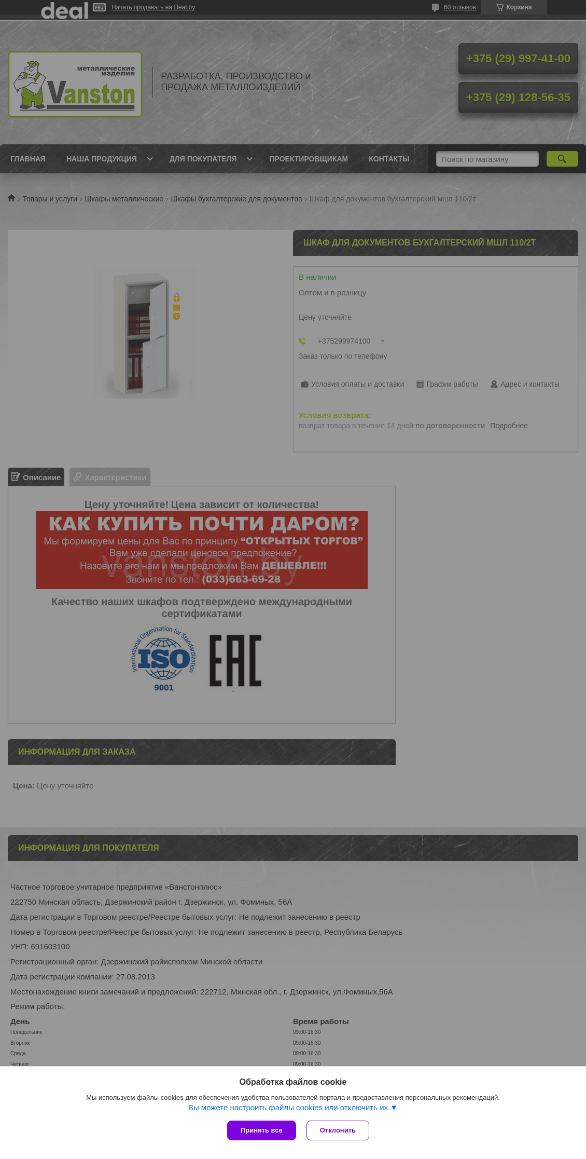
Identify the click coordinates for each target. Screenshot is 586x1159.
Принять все (262, 1130)
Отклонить (338, 1130)
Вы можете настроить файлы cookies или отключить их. (289, 1107)
